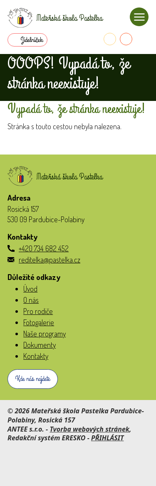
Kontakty (35, 356)
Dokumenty (39, 344)
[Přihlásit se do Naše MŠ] (142, 39)
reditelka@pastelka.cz (49, 259)
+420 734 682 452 (44, 248)
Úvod (30, 288)
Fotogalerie (38, 322)
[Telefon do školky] (110, 39)
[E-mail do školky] (126, 39)
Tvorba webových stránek (89, 429)
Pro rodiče (38, 311)
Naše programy (44, 333)
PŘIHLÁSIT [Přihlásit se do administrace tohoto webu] (107, 437)
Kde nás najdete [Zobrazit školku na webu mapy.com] (32, 379)
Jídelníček (32, 40)
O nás (31, 299)
